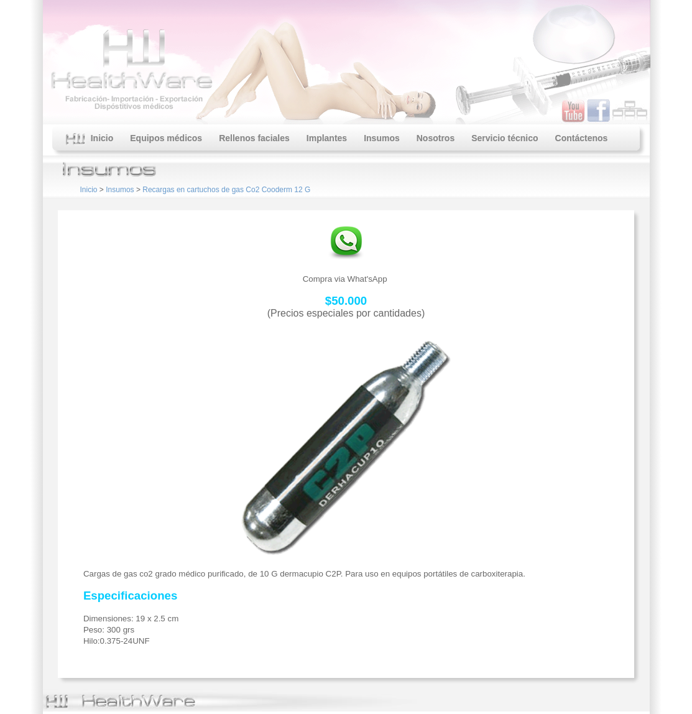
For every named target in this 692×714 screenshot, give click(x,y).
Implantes (327, 138)
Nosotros (435, 138)
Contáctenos (581, 138)
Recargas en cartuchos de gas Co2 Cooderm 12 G (226, 189)
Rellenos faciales (254, 138)
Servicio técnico (504, 138)
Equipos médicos (166, 138)
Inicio (89, 139)
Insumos (382, 138)
